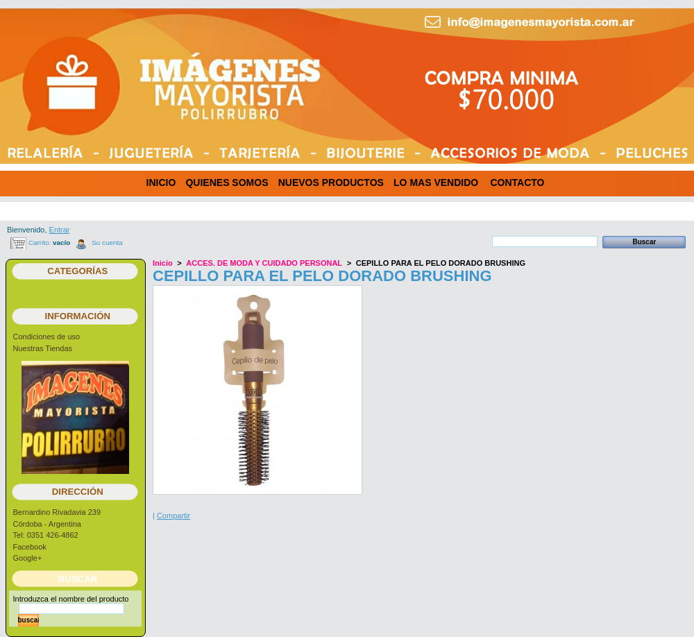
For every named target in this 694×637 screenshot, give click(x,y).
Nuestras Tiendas (43, 348)
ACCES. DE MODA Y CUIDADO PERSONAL (264, 263)
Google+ (27, 558)
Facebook (29, 547)
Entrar (59, 230)
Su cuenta (107, 242)
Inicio (163, 263)
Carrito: (39, 242)
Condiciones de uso (47, 336)
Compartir (173, 515)
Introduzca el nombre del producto (71, 599)
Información (78, 316)
